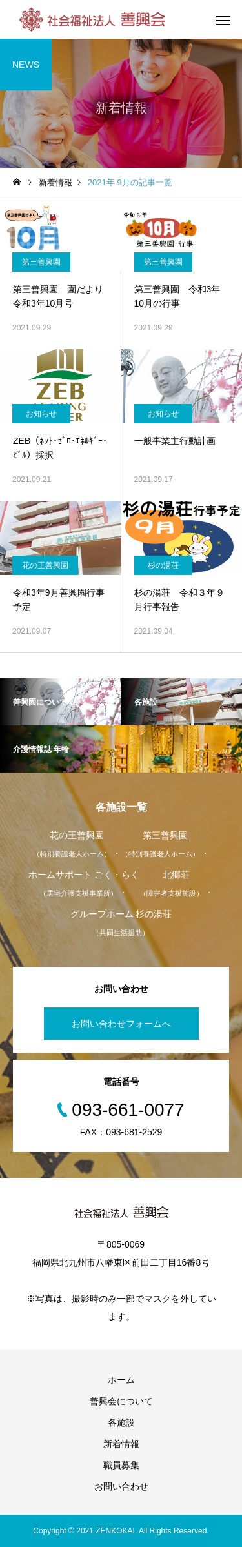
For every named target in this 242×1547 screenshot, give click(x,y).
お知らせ (41, 413)
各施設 (121, 1422)
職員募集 (121, 1465)
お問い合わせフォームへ (121, 1023)
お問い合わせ (121, 1486)
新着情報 (121, 1444)
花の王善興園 (45, 565)
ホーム (121, 1380)
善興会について (121, 1401)
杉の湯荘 (163, 565)
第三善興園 (41, 262)
